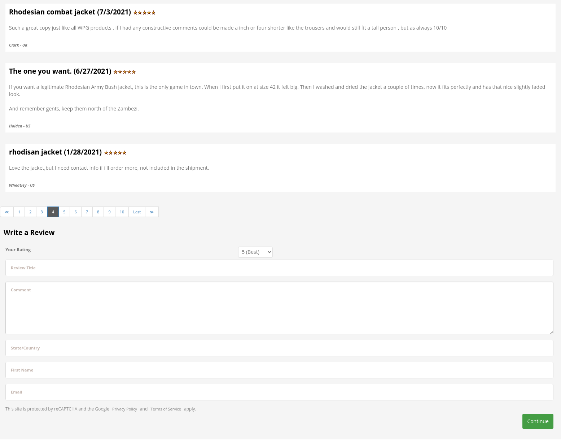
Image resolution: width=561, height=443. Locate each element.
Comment (21, 289)
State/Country (25, 348)
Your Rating (18, 250)
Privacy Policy (124, 409)
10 (122, 211)
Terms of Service (165, 409)
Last (137, 211)
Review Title (23, 267)
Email (16, 392)
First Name (22, 370)
